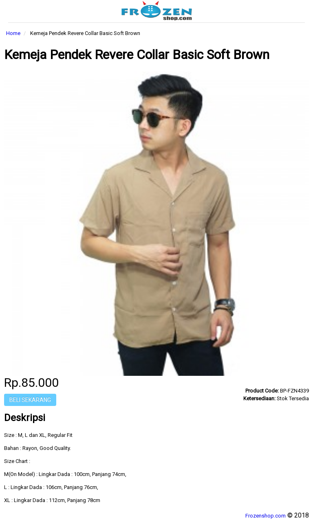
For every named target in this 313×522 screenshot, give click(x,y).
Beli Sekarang (30, 400)
